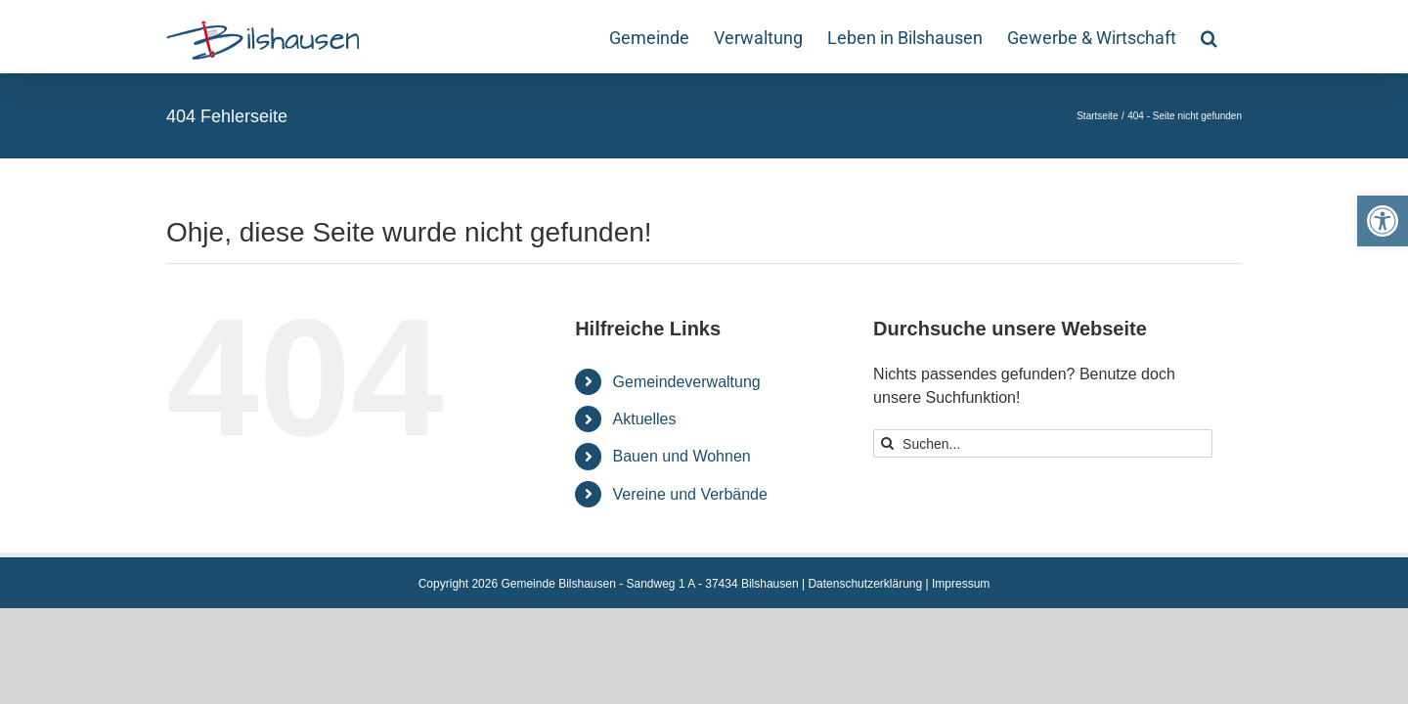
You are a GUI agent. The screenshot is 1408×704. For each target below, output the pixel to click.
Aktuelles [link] (645, 419)
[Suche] (887, 443)
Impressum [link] (961, 584)
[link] (1382, 221)
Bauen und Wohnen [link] (682, 456)
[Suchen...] (1042, 443)
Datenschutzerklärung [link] (865, 584)
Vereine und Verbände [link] (690, 494)
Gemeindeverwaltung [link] (687, 382)
